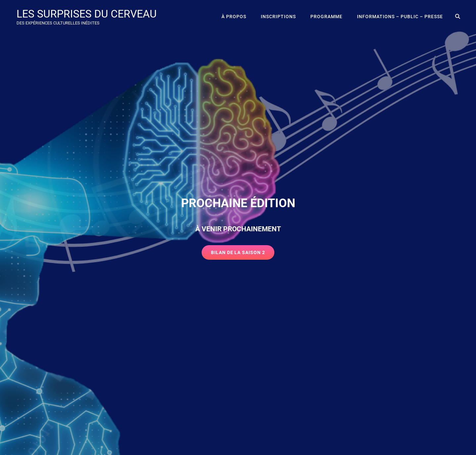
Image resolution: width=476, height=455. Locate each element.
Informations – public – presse (400, 16)
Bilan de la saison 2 (243, 254)
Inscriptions (278, 16)
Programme (326, 16)
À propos (233, 16)
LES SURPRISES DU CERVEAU (87, 14)
